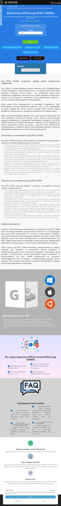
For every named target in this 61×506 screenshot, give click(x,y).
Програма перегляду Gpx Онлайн (12, 47)
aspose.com (30, 21)
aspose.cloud (37, 21)
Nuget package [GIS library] (23, 58)
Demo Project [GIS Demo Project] (37, 58)
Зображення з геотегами (30, 52)
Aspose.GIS (17, 482)
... (30, 70)
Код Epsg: (30, 30)
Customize (17, 500)
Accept (30, 496)
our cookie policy (12, 493)
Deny (43, 500)
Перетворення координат (51, 47)
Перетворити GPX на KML (32, 47)
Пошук (30, 42)
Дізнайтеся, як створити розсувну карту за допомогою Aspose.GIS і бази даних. (30, 8)
